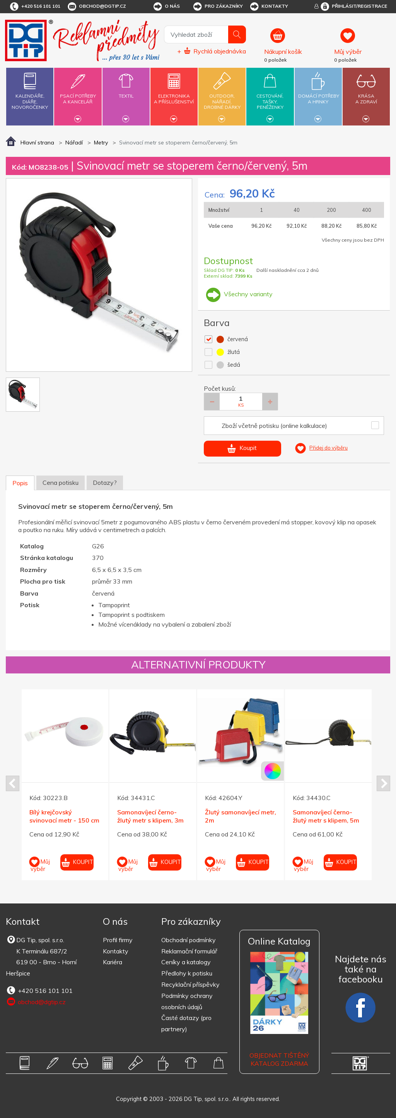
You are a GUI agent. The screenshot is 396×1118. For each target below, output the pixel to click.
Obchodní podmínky (188, 940)
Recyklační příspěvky (190, 984)
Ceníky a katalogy (186, 962)
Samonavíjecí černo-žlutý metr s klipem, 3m (150, 816)
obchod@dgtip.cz (96, 6)
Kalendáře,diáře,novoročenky (30, 89)
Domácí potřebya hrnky (318, 94)
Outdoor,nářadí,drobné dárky (222, 95)
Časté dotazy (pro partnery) (186, 1023)
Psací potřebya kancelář (78, 94)
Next (383, 783)
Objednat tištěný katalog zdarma (279, 1059)
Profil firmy (118, 940)
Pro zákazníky (217, 6)
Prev (12, 783)
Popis (20, 483)
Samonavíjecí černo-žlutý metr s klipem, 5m (326, 816)
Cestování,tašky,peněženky (270, 95)
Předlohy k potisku (186, 973)
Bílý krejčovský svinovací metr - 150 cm (64, 816)
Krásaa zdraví (366, 94)
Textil (126, 91)
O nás (166, 6)
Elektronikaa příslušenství (174, 94)
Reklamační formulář (189, 951)
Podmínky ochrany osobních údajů (187, 1001)
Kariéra (112, 962)
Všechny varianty (238, 294)
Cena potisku (61, 482)
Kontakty (268, 6)
